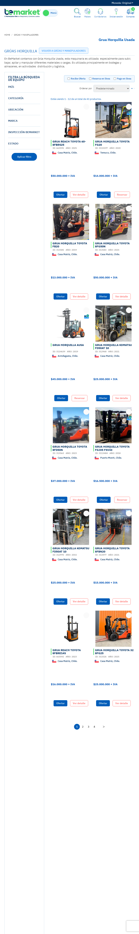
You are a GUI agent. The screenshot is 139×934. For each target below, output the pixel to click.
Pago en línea (124, 78)
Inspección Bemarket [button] (24, 132)
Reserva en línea (101, 78)
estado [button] (13, 143)
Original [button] (122, 3)
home (7, 35)
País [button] (11, 86)
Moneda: (117, 3)
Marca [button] (13, 120)
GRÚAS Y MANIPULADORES (26, 35)
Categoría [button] (16, 98)
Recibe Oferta (78, 78)
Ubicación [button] (15, 109)
